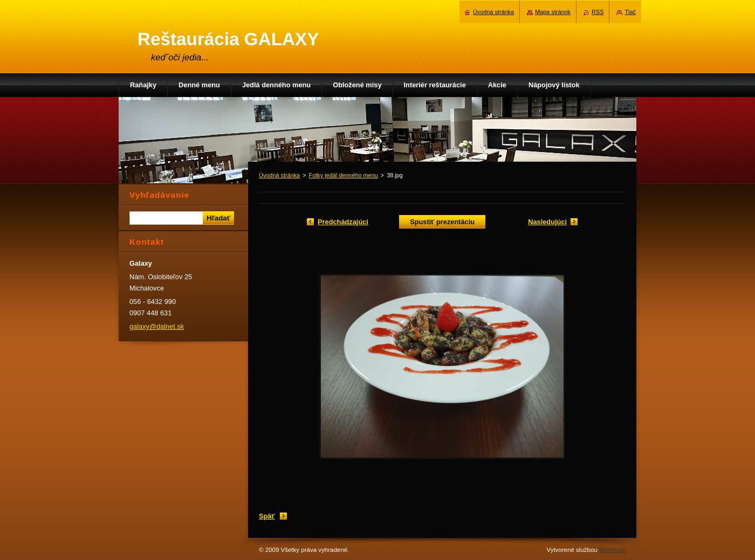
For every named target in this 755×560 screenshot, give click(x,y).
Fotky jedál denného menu (343, 175)
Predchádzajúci (343, 222)
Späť (267, 516)
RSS (597, 12)
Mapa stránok (553, 12)
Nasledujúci (547, 222)
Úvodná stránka (279, 175)
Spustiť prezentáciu (442, 222)
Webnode (612, 550)
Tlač (630, 12)
